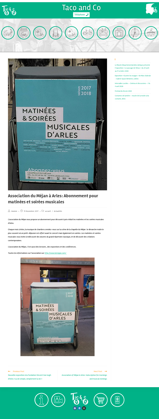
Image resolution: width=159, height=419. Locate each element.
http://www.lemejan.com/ (56, 253)
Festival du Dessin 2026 (123, 91)
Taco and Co (81, 7)
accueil (48, 211)
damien (14, 211)
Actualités (58, 211)
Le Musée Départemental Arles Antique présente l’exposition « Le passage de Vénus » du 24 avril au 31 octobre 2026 (132, 68)
